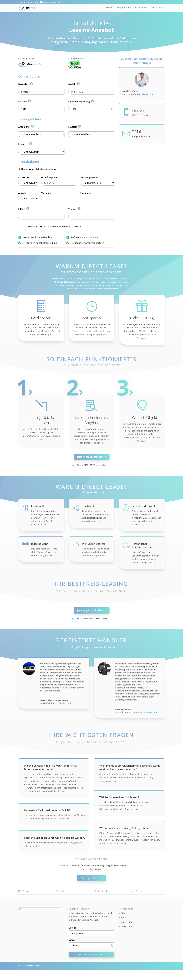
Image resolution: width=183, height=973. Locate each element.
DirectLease (147, 94)
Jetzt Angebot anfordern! (90, 456)
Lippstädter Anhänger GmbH (145, 712)
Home (109, 8)
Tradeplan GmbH (64, 703)
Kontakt (161, 8)
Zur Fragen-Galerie (90, 878)
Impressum (126, 922)
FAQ (152, 8)
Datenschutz (127, 926)
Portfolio (139, 8)
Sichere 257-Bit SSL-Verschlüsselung (92, 465)
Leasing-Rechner (124, 8)
